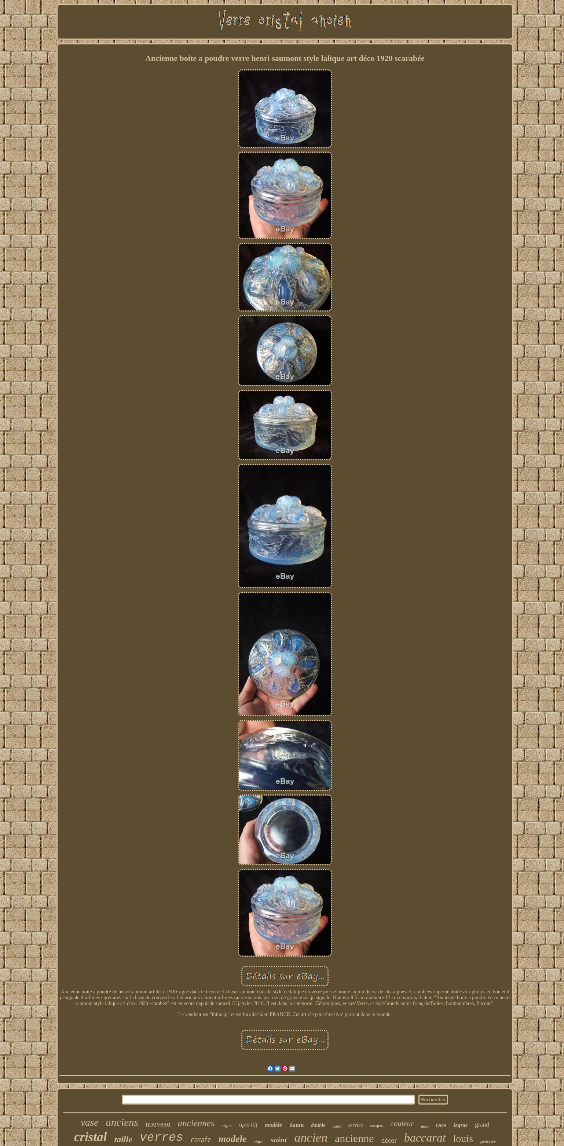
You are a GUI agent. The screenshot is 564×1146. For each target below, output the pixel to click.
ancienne (354, 1138)
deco (425, 1126)
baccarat (425, 1137)
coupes (376, 1125)
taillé (337, 1126)
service (355, 1125)
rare (441, 1125)
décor (389, 1140)
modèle (273, 1125)
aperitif (248, 1124)
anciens (122, 1122)
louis (463, 1138)
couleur (402, 1123)
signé (258, 1141)
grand (482, 1124)
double (318, 1125)
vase (89, 1122)
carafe (201, 1139)
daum (296, 1125)
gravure (488, 1141)
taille (123, 1139)
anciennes (196, 1123)
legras (461, 1125)
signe (227, 1125)
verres (161, 1138)
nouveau (158, 1124)
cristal (90, 1137)
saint (279, 1139)
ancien (310, 1137)
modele (233, 1139)
